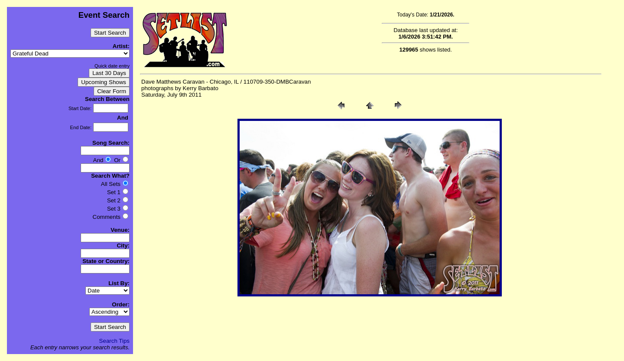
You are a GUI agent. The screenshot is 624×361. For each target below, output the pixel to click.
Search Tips (114, 341)
